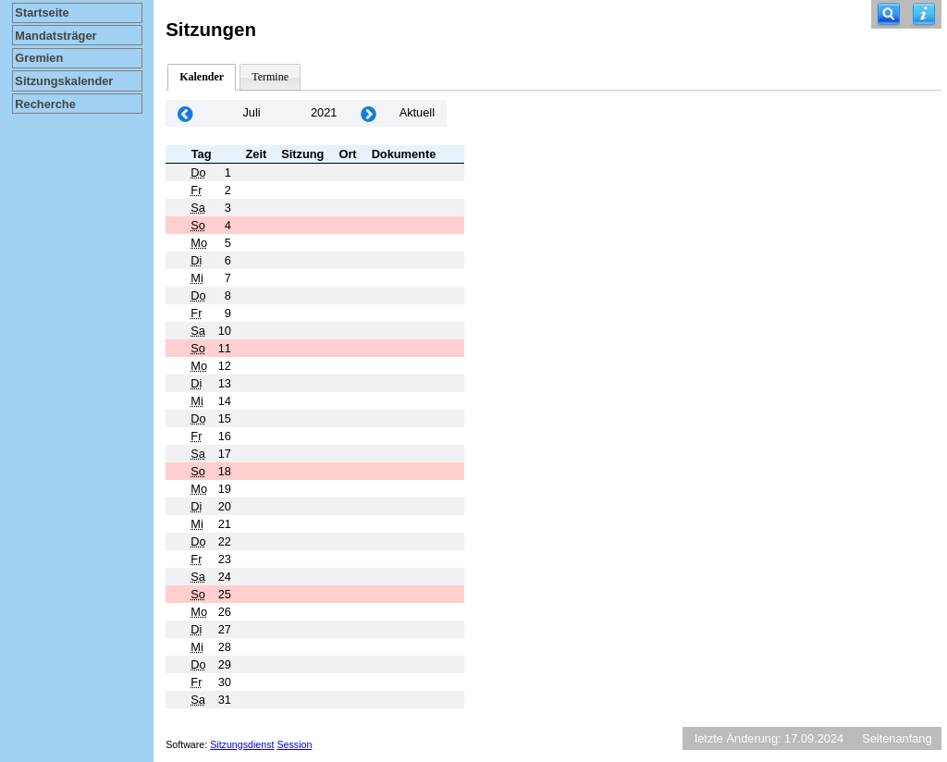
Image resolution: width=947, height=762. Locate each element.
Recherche (45, 104)
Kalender (201, 76)
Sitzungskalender (64, 81)
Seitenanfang (896, 738)
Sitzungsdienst (242, 744)
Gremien (39, 58)
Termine (270, 76)
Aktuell (417, 112)
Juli (251, 112)
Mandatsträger (55, 36)
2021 (324, 112)
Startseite (41, 12)
